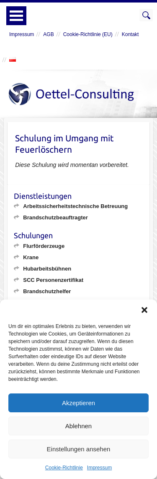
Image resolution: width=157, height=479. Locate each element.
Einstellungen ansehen (79, 449)
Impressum (99, 468)
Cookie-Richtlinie (64, 468)
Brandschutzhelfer (47, 291)
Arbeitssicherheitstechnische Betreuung (75, 206)
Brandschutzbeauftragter (55, 217)
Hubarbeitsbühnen (47, 269)
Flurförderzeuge (43, 246)
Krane (31, 257)
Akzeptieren (78, 402)
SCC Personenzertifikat (53, 280)
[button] (144, 310)
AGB (48, 34)
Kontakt (130, 34)
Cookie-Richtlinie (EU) (88, 34)
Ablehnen (78, 426)
